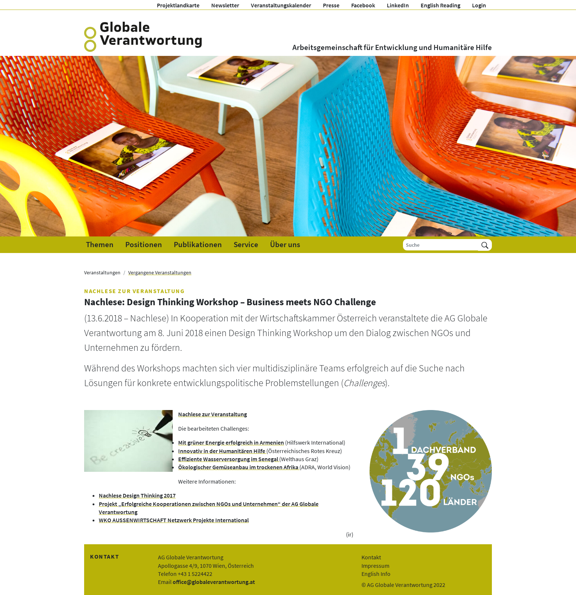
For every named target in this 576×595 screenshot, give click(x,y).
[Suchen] (485, 244)
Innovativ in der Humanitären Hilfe (222, 451)
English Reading (440, 5)
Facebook (363, 5)
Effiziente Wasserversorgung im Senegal (228, 459)
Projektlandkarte (178, 5)
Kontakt (371, 557)
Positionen (143, 244)
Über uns (285, 244)
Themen (100, 244)
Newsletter (225, 5)
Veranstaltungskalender (281, 5)
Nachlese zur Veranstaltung (212, 414)
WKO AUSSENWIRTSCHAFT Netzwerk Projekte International (174, 520)
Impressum (375, 565)
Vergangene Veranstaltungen (159, 272)
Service (246, 244)
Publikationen (198, 244)
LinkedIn (398, 5)
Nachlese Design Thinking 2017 (137, 495)
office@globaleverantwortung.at (214, 581)
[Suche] (440, 244)
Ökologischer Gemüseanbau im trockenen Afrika (238, 467)
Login (479, 5)
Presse (331, 5)
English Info (375, 573)
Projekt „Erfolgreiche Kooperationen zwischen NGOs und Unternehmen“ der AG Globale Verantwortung (208, 508)
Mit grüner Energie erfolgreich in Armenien (231, 442)
